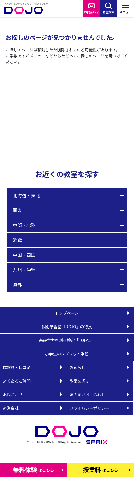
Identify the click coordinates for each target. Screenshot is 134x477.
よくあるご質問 (17, 381)
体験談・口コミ (17, 367)
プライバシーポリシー (89, 408)
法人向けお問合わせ (87, 394)
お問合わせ (91, 12)
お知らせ (78, 367)
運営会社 (11, 408)
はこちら (33, 469)
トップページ (67, 313)
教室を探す (80, 381)
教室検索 (108, 12)
